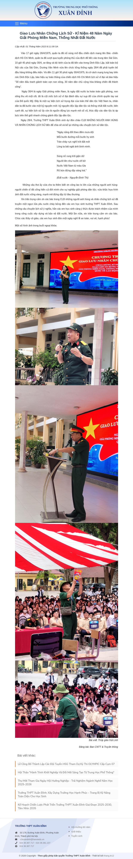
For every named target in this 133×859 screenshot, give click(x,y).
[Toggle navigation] (22, 23)
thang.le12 (109, 856)
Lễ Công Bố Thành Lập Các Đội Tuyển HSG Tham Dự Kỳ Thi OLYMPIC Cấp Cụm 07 (66, 764)
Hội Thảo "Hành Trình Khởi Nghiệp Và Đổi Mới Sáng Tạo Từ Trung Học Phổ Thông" (66, 772)
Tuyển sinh (76, 836)
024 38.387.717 (27, 843)
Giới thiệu (76, 831)
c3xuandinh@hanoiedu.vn (32, 839)
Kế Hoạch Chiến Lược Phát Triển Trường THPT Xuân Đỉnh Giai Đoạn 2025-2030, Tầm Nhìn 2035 (65, 806)
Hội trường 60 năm (80, 827)
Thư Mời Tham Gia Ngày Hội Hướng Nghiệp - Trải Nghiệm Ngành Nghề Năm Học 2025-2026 (65, 782)
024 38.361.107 (43, 843)
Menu (23, 23)
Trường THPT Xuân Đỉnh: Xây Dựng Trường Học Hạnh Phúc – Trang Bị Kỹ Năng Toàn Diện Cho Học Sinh (64, 794)
